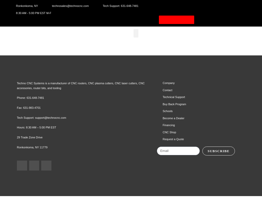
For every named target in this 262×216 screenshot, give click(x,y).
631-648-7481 (36, 118)
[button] (138, 38)
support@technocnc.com (55, 138)
